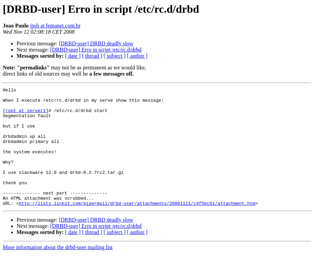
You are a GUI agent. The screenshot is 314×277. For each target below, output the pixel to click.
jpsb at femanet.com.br (55, 26)
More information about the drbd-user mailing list (58, 271)
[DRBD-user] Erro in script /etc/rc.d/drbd (96, 50)
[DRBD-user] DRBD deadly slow (96, 43)
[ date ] (73, 56)
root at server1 (26, 115)
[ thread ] (92, 56)
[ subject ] (115, 56)
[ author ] (137, 56)
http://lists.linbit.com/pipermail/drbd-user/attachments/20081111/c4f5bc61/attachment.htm (137, 227)
